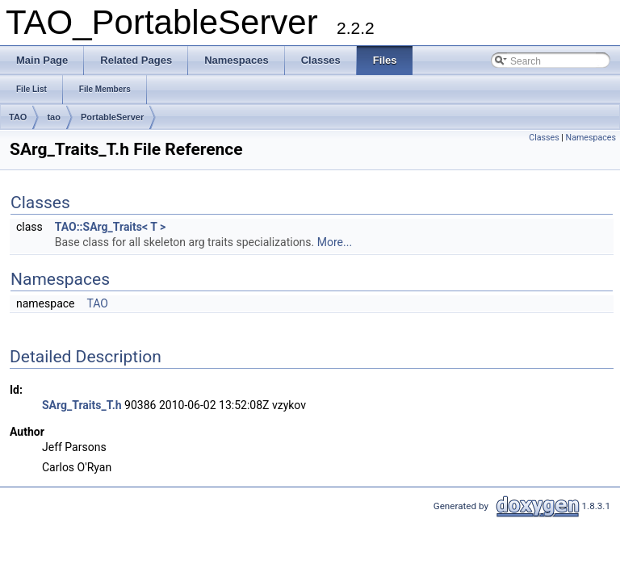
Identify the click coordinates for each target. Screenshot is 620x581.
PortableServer (112, 117)
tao (54, 117)
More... (334, 242)
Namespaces (591, 137)
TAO (18, 117)
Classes (544, 137)
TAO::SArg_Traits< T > (110, 226)
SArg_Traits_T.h (82, 405)
